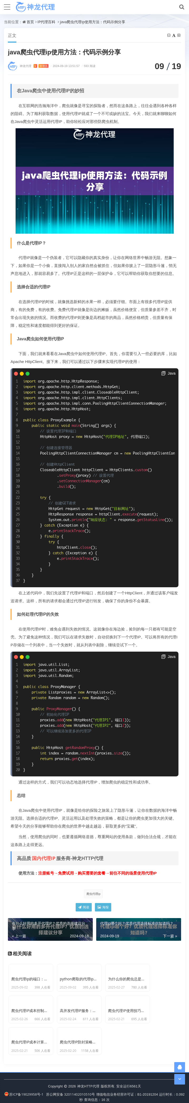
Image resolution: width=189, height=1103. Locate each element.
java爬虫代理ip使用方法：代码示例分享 (92, 21)
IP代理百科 (46, 21)
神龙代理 (34, 66)
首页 (30, 21)
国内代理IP (43, 858)
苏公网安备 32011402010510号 (70, 1089)
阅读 (83, 907)
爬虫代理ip (93, 894)
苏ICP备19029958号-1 (23, 1089)
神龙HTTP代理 (88, 1081)
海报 (103, 907)
